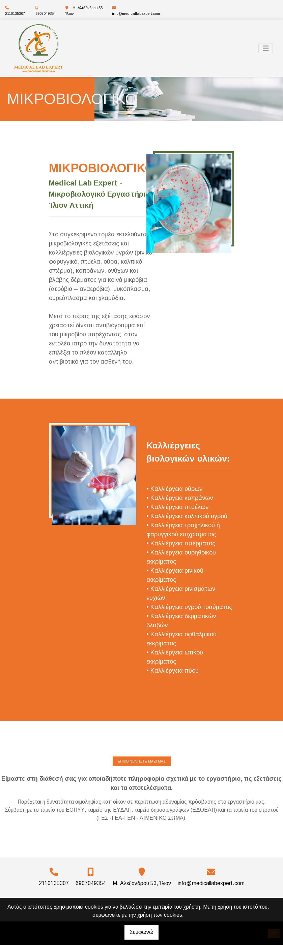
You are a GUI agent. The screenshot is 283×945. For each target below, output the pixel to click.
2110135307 (15, 13)
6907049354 (45, 13)
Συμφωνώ (141, 932)
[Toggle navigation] (265, 48)
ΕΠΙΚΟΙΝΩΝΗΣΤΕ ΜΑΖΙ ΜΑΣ (142, 761)
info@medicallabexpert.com (136, 13)
